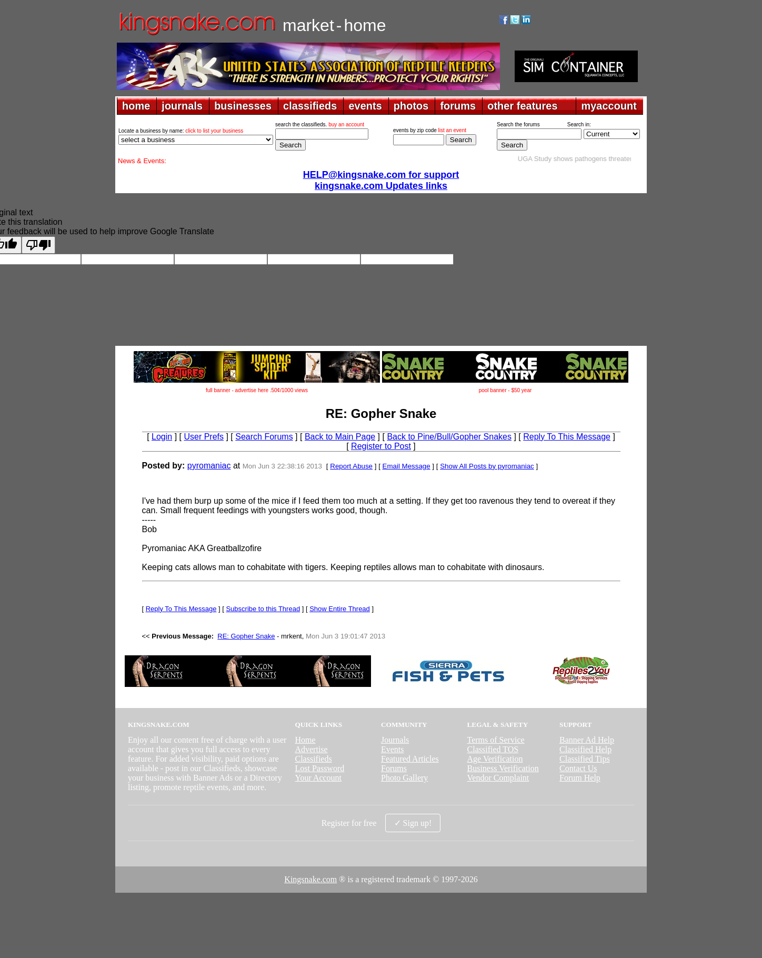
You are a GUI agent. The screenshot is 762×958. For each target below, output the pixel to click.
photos (411, 106)
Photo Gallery (404, 777)
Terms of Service (496, 739)
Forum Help (579, 777)
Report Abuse (351, 466)
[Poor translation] (38, 245)
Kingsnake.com (310, 879)
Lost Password (319, 768)
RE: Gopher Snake (246, 636)
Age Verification (495, 758)
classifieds (310, 106)
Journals (395, 739)
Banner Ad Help (586, 739)
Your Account (318, 777)
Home (305, 739)
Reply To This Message (566, 436)
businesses (243, 106)
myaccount (609, 106)
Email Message (406, 466)
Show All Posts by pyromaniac (487, 466)
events (365, 106)
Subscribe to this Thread (263, 609)
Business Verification (503, 768)
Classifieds (313, 758)
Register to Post (381, 446)
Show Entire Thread (339, 609)
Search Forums (264, 436)
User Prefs (204, 436)
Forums (394, 768)
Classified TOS (493, 749)
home (136, 106)
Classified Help (585, 749)
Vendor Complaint (498, 777)
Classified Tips (584, 758)
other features (522, 106)
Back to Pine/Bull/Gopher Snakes (449, 436)
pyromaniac (209, 465)
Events (392, 749)
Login (162, 436)
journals (182, 106)
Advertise (311, 749)
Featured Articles (410, 758)
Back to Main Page (340, 436)
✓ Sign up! (413, 823)
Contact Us (578, 768)
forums (458, 106)
